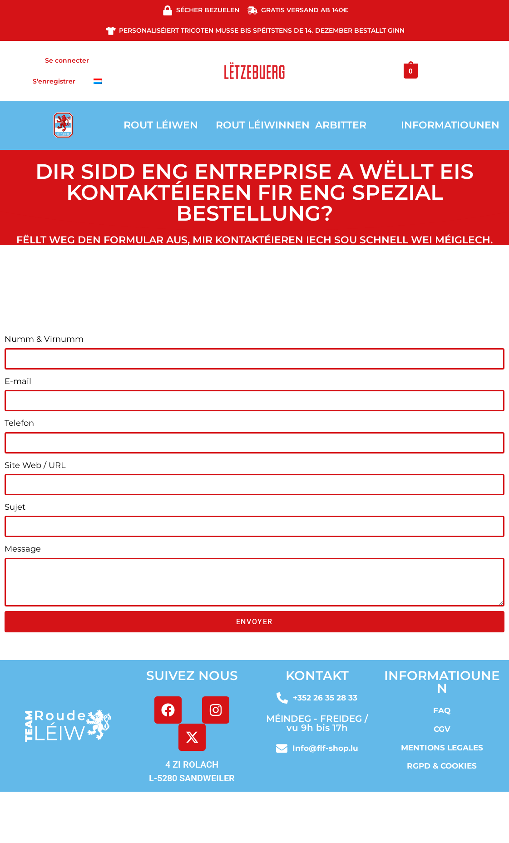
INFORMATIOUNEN (450, 125)
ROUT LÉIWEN (161, 125)
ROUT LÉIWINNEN (263, 125)
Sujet (15, 507)
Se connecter (67, 60)
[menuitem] (97, 81)
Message (23, 549)
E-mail (18, 381)
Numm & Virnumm (44, 339)
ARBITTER (340, 125)
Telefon (19, 423)
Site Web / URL (35, 465)
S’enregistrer (54, 81)
